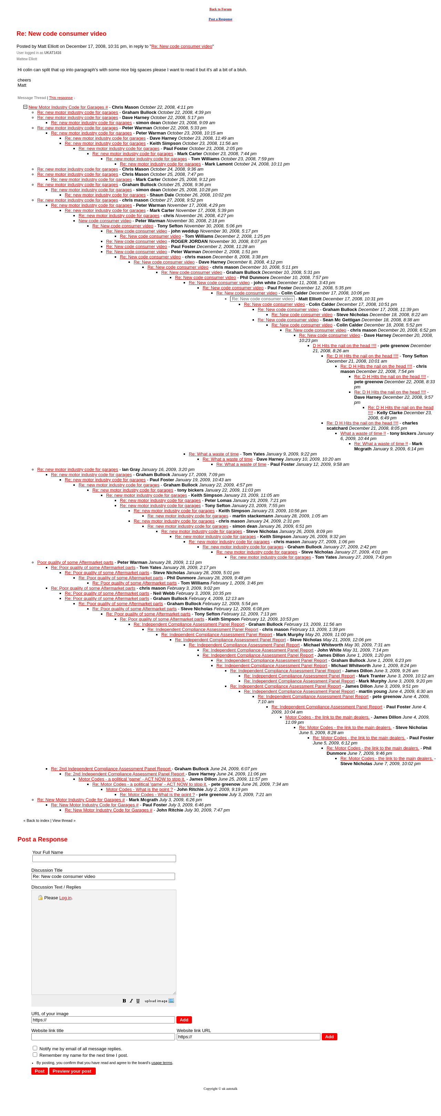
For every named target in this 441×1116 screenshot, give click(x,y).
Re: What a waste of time (214, 454)
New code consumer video (105, 220)
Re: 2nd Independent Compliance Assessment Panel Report (111, 768)
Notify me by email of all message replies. (77, 1069)
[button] (141, 1022)
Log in (65, 897)
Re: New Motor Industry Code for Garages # (81, 799)
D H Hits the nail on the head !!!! (344, 345)
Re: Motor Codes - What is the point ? (157, 794)
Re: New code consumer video (181, 46)
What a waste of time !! (363, 433)
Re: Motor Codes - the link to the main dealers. (345, 727)
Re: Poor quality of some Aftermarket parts (93, 567)
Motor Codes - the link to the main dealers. (327, 717)
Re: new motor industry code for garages (77, 112)
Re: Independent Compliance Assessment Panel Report (189, 624)
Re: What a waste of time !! (381, 443)
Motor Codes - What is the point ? (139, 789)
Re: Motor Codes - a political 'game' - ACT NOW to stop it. (149, 784)
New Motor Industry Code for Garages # (68, 107)
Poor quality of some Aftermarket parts (75, 562)
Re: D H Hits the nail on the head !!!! (362, 355)
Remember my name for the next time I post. (80, 1076)
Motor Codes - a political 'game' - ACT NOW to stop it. (132, 779)
